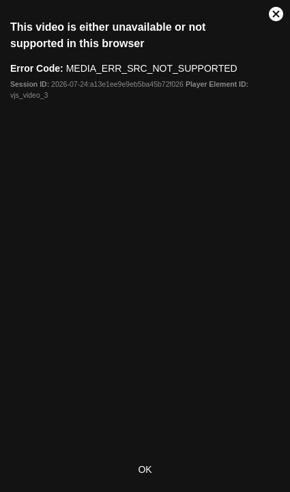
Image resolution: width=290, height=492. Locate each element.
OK (144, 469)
